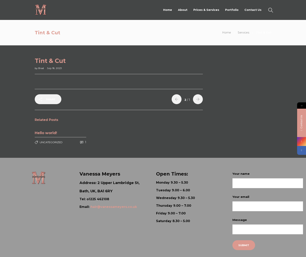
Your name (267, 180)
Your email (267, 203)
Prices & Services (206, 10)
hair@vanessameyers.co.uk (114, 207)
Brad (41, 68)
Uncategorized (51, 142)
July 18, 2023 (54, 68)
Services (243, 32)
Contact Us (252, 10)
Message (267, 226)
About (182, 10)
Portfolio (232, 10)
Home (167, 10)
